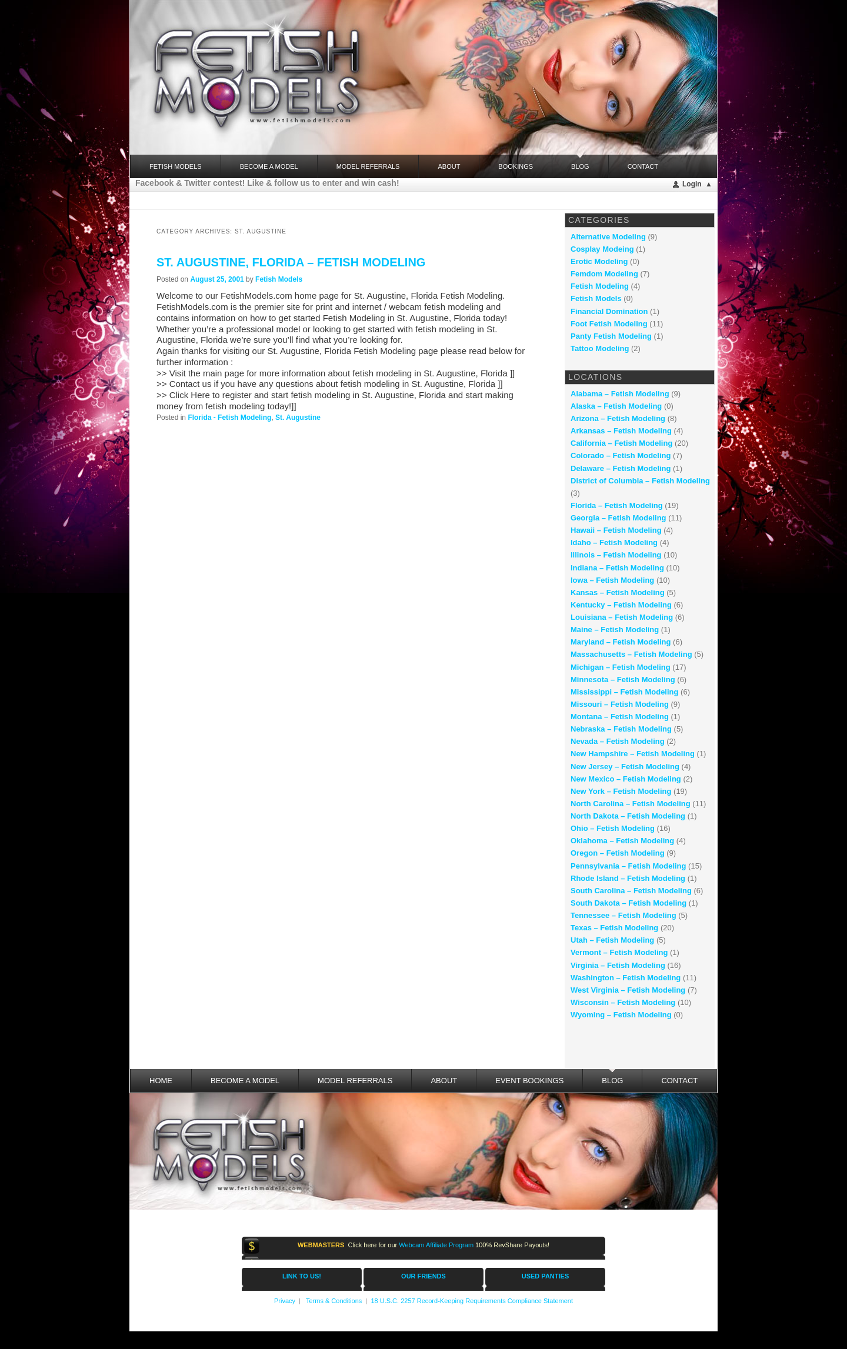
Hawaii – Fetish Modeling (616, 530)
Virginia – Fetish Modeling (618, 965)
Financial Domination (609, 311)
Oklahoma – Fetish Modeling (622, 840)
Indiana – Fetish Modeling (617, 567)
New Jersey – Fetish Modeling (625, 766)
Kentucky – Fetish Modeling (621, 604)
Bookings (515, 166)
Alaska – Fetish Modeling (616, 406)
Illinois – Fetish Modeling (616, 554)
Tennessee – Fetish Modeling (623, 915)
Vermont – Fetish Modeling (619, 952)
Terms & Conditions (334, 1300)
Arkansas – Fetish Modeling (621, 430)
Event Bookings (529, 1080)
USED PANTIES (545, 1276)
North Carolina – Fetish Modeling (631, 803)
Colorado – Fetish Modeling (621, 455)
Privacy (284, 1300)
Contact (643, 166)
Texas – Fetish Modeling (614, 927)
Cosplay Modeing (602, 249)
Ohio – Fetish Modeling (613, 828)
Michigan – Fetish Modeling (621, 667)
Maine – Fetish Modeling (615, 629)
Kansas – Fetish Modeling (618, 592)
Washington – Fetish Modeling (626, 977)
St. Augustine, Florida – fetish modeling (290, 262)
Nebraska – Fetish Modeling (621, 728)
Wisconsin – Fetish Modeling (623, 1002)
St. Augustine (298, 417)
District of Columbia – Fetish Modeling (640, 480)
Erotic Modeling (599, 261)
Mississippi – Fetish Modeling (624, 691)
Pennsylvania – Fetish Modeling (628, 866)
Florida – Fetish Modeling (617, 505)
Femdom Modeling (604, 273)
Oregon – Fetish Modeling (618, 853)
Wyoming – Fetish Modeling (621, 1014)
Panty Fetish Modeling (611, 336)
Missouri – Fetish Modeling (620, 704)
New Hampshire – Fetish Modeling (633, 753)
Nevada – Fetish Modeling (618, 741)
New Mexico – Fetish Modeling (626, 778)
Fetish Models (278, 279)
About (449, 166)
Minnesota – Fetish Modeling (623, 679)
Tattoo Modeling (600, 348)
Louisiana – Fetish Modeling (622, 617)
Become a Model (269, 166)
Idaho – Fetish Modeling (614, 542)
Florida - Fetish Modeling (229, 417)
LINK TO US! (301, 1276)
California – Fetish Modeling (621, 443)
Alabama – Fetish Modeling (620, 393)
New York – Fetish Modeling (621, 791)
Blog (580, 162)
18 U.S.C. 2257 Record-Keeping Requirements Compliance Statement (472, 1300)
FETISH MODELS (175, 166)
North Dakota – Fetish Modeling (628, 816)
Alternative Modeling (608, 236)
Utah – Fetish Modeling (612, 940)
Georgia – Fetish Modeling (618, 517)
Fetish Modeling (600, 286)
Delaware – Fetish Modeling (621, 468)
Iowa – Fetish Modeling (612, 580)
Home (160, 1080)
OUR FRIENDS (423, 1276)
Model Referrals (368, 166)
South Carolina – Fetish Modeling (631, 890)
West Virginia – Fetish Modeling (628, 990)
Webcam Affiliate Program (436, 1244)
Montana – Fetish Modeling (620, 716)
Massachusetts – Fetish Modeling (631, 654)
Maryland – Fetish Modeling (621, 641)
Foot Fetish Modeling (609, 323)
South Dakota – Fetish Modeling (628, 903)
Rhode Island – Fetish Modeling (628, 878)
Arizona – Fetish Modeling (618, 418)
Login (692, 184)
